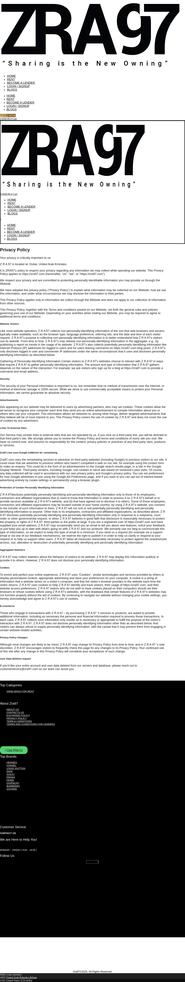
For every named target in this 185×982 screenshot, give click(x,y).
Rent (11, 79)
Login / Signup (18, 86)
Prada (11, 777)
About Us (13, 709)
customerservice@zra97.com (19, 845)
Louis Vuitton (16, 768)
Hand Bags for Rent (20, 691)
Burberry (13, 786)
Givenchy (13, 783)
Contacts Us (15, 712)
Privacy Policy (17, 718)
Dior (10, 771)
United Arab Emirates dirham (21, 977)
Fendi (10, 780)
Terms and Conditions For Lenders (31, 724)
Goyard (12, 788)
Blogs (12, 89)
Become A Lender (21, 83)
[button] (92, 219)
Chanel (11, 765)
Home (11, 76)
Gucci (10, 774)
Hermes (12, 762)
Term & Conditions (19, 721)
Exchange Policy (18, 715)
